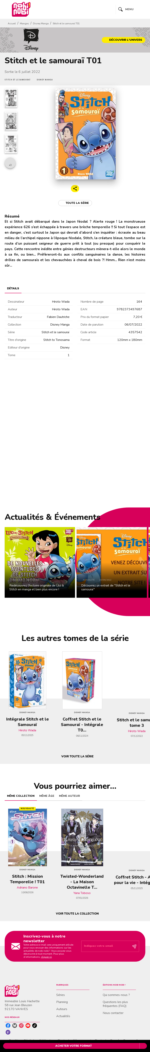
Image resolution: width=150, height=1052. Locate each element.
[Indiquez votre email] (105, 946)
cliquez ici (46, 957)
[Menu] (130, 9)
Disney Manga (41, 23)
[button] (123, 40)
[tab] (13, 288)
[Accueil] (21, 9)
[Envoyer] (134, 946)
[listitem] (8, 1025)
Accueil (12, 23)
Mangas (24, 23)
